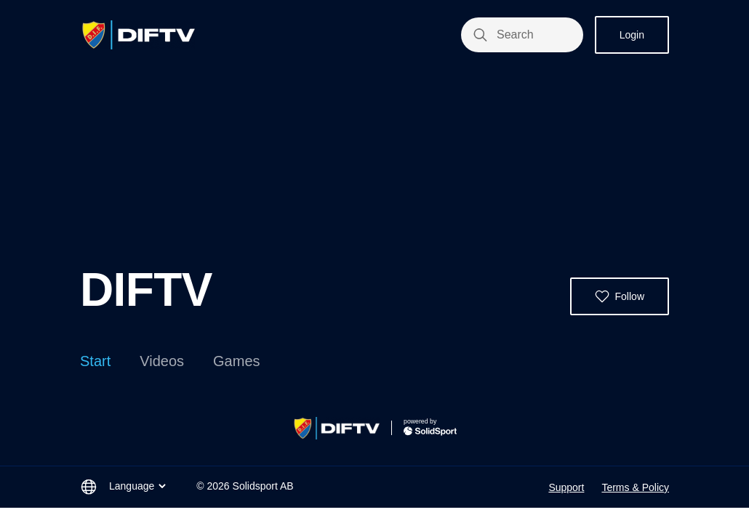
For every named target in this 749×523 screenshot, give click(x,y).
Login (632, 35)
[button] (619, 296)
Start (95, 361)
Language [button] (139, 486)
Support (566, 487)
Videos (162, 361)
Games (236, 361)
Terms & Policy (635, 487)
